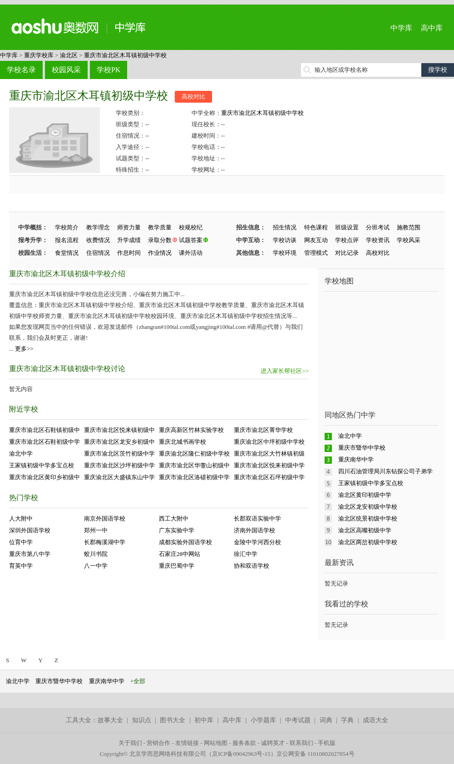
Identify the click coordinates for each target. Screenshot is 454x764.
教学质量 (160, 227)
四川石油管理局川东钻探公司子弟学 (385, 471)
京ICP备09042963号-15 (241, 753)
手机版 (327, 742)
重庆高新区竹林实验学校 (191, 430)
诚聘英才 (273, 742)
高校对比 (193, 96)
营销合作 (158, 742)
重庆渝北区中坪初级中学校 (269, 441)
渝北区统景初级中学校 (367, 518)
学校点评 (347, 240)
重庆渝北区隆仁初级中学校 (194, 453)
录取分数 (160, 240)
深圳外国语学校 (29, 530)
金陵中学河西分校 (257, 542)
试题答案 (190, 240)
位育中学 (21, 542)
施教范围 (408, 227)
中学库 (401, 28)
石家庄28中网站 (179, 554)
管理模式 (316, 252)
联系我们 (301, 742)
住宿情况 (98, 252)
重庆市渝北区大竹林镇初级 (269, 453)
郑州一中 (96, 530)
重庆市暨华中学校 (361, 447)
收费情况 (98, 240)
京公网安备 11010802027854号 (315, 753)
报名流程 (67, 240)
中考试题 (298, 720)
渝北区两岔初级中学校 (367, 542)
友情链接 (187, 742)
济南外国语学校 (254, 530)
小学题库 (263, 720)
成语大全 (375, 720)
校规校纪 (190, 227)
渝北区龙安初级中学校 (367, 506)
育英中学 (21, 565)
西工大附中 (173, 518)
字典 (347, 720)
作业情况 (160, 252)
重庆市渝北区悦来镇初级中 (119, 430)
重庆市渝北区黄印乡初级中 (44, 477)
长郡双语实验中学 (257, 518)
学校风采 (408, 240)
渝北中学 (21, 453)
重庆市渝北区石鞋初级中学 (44, 441)
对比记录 (347, 252)
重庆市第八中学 (29, 554)
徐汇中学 (245, 554)
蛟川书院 (96, 554)
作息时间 (129, 252)
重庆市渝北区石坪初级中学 (269, 477)
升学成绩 (129, 240)
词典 (326, 720)
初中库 (203, 720)
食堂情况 (67, 252)
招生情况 (284, 227)
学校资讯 (378, 240)
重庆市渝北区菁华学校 (263, 430)
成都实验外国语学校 (185, 542)
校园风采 (66, 70)
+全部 (137, 681)
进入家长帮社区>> (285, 370)
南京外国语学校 (104, 518)
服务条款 (244, 742)
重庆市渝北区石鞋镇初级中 (44, 430)
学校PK (108, 70)
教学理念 (98, 227)
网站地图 (215, 742)
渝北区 (69, 55)
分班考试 (378, 227)
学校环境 (284, 252)
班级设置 (347, 227)
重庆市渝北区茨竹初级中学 (119, 453)
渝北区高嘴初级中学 (364, 530)
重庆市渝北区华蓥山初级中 (194, 465)
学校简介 (67, 227)
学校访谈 (284, 240)
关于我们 (130, 742)
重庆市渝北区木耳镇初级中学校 (125, 55)
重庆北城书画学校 (182, 441)
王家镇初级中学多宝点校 (41, 465)
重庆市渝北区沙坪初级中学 (119, 465)
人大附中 (21, 518)
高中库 (432, 28)
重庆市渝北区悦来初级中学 (269, 465)
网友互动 (316, 240)
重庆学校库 (39, 55)
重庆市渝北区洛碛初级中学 (194, 477)
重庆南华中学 (356, 459)
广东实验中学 (176, 530)
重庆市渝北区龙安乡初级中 (119, 441)
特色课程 (316, 227)
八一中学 (96, 565)
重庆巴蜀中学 (176, 565)
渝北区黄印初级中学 (364, 494)
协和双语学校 (251, 565)
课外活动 (190, 252)
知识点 (141, 720)
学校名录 (21, 70)
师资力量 (129, 227)
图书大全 (172, 720)
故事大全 (110, 720)
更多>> (24, 348)
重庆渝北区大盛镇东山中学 (119, 477)
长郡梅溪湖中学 (104, 542)
